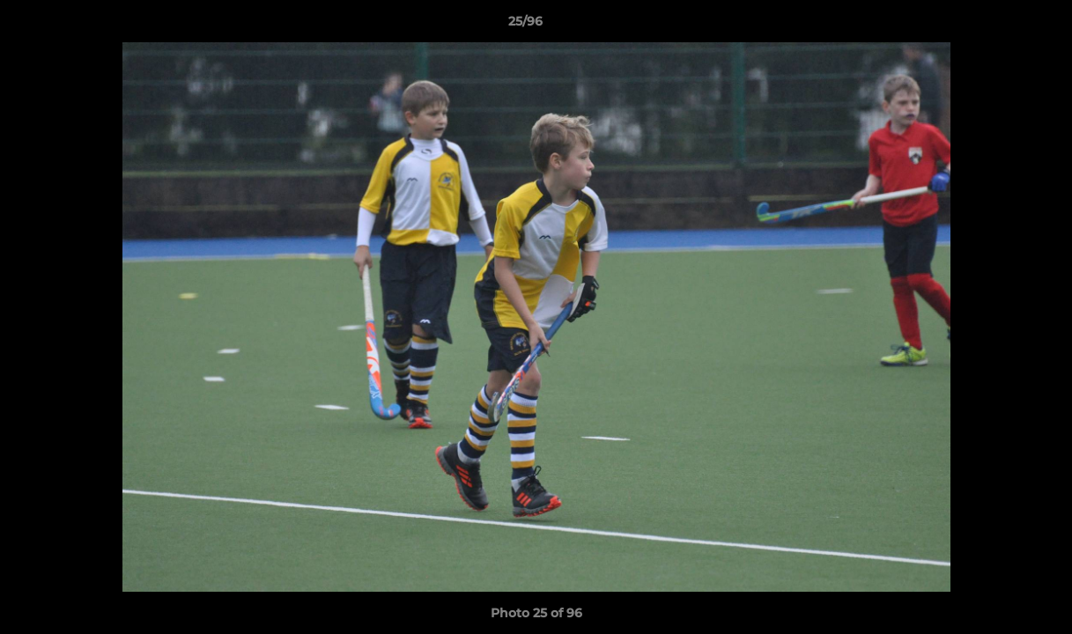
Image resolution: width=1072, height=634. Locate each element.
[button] (998, 25)
